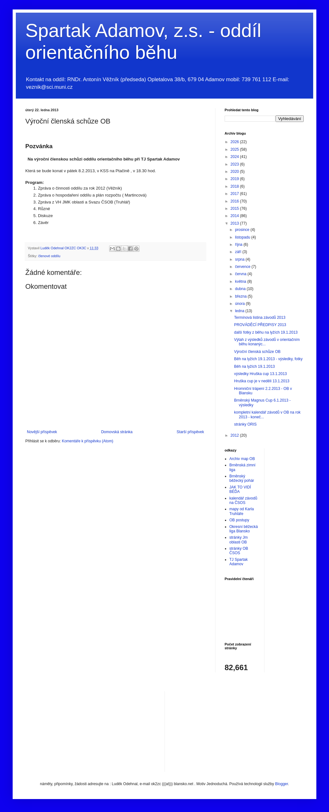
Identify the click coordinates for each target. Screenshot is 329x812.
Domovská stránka (117, 432)
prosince (243, 229)
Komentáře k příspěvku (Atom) (87, 441)
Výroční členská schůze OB (257, 351)
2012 (235, 435)
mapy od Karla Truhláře (241, 511)
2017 (235, 193)
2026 (235, 142)
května (241, 281)
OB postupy (239, 520)
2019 (235, 179)
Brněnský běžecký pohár (241, 478)
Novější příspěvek (42, 432)
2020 (235, 171)
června (241, 274)
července (243, 266)
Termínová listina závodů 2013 (259, 317)
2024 (235, 157)
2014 (235, 216)
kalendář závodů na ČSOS (243, 500)
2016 (235, 201)
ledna (240, 311)
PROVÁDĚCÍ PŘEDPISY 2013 (260, 325)
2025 (235, 149)
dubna (241, 289)
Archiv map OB (242, 459)
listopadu (243, 237)
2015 (235, 208)
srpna (240, 259)
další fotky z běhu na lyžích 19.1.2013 (266, 332)
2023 (235, 164)
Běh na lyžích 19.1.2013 (254, 366)
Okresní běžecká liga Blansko (243, 528)
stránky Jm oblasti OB (238, 539)
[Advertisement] (217, 730)
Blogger (281, 784)
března (241, 296)
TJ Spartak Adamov (238, 561)
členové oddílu (49, 256)
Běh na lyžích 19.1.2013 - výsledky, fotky (268, 359)
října (239, 244)
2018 (235, 186)
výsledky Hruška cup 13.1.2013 (260, 374)
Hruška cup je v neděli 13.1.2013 (261, 381)
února (240, 303)
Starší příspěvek (190, 432)
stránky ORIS (245, 424)
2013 (235, 223)
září (238, 252)
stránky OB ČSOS (238, 550)
